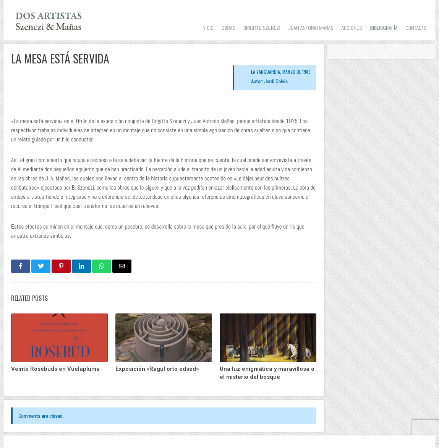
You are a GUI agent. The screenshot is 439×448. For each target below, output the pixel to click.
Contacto (416, 27)
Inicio (207, 27)
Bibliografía (383, 27)
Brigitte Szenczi (261, 27)
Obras (228, 27)
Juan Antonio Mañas (311, 27)
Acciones (351, 27)
